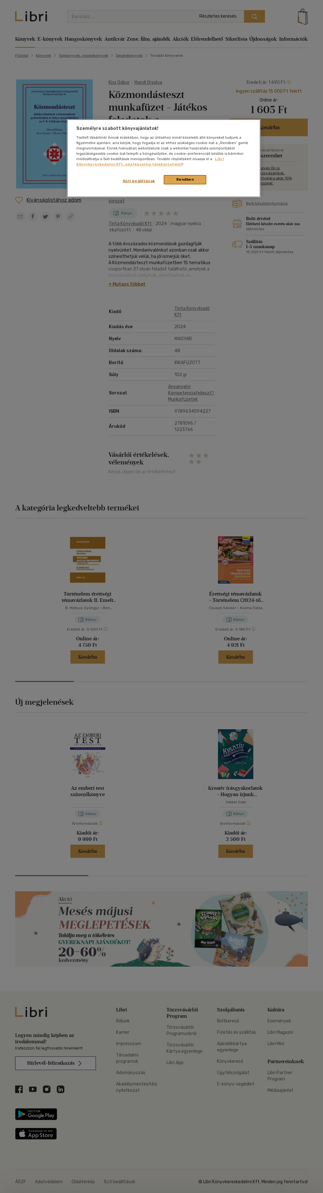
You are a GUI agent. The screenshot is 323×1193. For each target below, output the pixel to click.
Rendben (185, 179)
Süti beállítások (139, 181)
